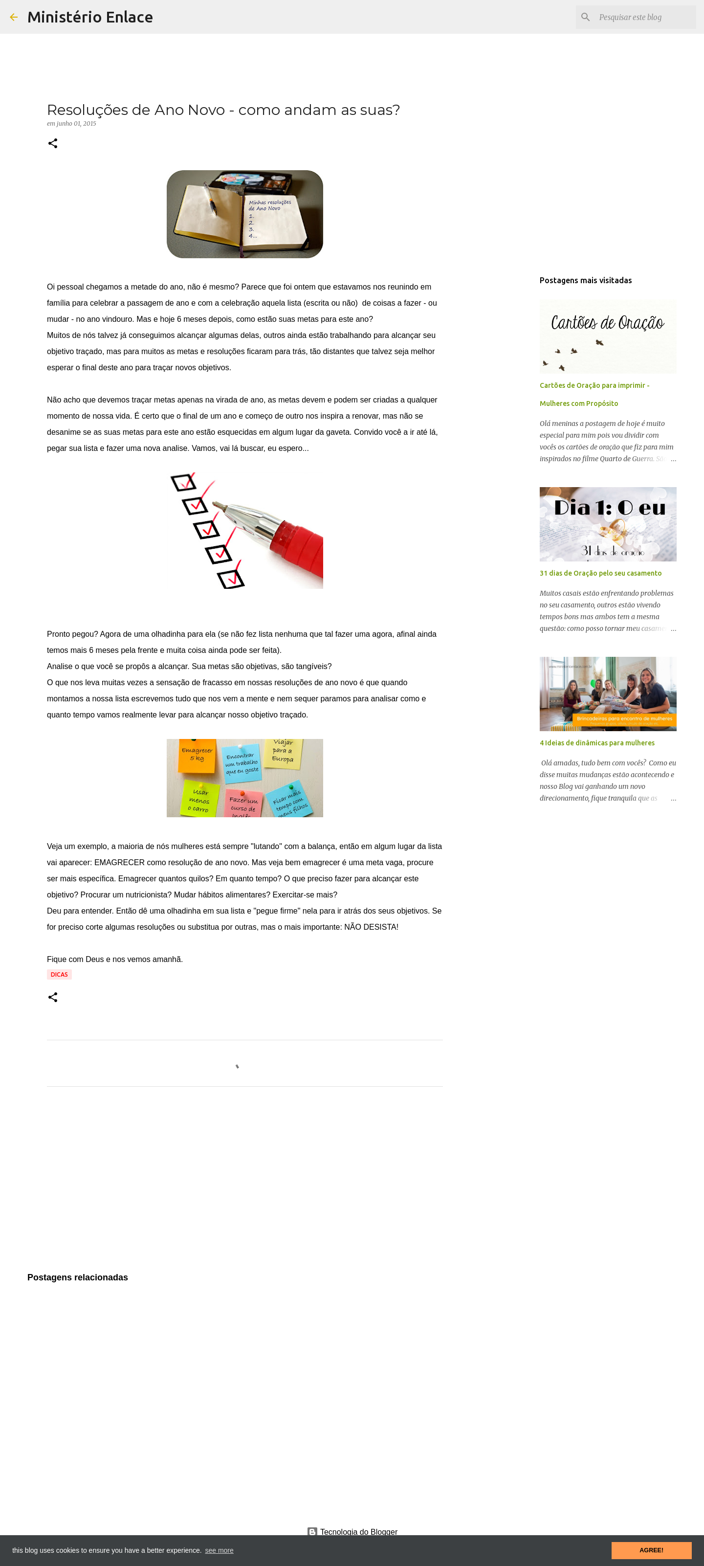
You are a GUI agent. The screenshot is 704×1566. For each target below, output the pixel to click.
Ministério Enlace (90, 16)
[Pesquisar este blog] (645, 17)
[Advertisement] (244, 1185)
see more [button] (219, 1550)
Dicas (59, 974)
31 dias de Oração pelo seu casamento (601, 573)
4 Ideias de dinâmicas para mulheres (597, 743)
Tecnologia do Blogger (352, 1532)
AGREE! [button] (651, 1550)
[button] (53, 144)
